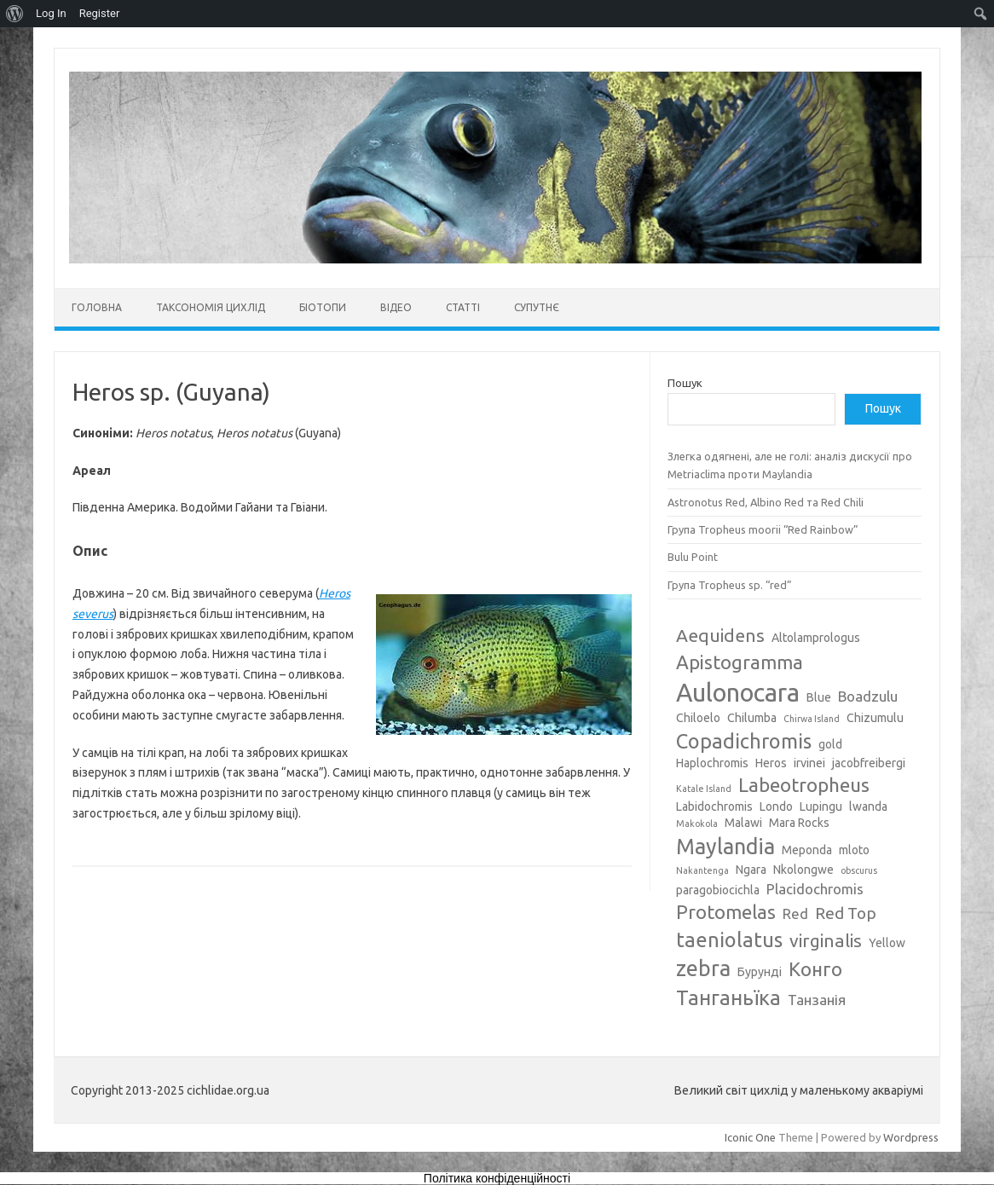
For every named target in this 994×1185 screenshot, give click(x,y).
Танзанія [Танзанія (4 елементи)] (817, 999)
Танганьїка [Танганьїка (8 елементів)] (728, 997)
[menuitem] (15, 13)
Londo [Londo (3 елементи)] (776, 806)
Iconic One (750, 1137)
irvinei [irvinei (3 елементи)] (809, 763)
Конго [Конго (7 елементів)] (815, 969)
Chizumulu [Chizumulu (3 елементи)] (875, 718)
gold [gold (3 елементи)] (830, 744)
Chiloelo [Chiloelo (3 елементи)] (698, 718)
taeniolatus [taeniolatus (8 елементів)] (729, 939)
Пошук (684, 383)
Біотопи (322, 307)
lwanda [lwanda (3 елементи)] (868, 806)
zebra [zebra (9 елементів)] (703, 968)
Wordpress (911, 1137)
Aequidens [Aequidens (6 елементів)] (720, 635)
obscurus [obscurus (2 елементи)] (859, 870)
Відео (396, 307)
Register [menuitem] (99, 13)
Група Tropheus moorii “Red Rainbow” (762, 529)
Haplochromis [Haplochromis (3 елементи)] (712, 763)
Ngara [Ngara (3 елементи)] (751, 869)
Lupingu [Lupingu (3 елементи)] (821, 806)
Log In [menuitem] (51, 13)
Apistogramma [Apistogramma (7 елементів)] (739, 662)
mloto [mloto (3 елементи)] (854, 850)
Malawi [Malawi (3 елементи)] (743, 823)
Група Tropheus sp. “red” (729, 585)
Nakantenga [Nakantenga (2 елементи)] (702, 870)
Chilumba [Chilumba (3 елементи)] (752, 718)
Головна (97, 307)
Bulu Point (692, 557)
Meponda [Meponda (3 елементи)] (807, 850)
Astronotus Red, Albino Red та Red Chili (765, 502)
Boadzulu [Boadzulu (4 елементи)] (868, 696)
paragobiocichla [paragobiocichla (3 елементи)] (718, 890)
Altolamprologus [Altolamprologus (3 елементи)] (816, 638)
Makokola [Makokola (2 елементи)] (697, 823)
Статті (463, 307)
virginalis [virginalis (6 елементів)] (825, 940)
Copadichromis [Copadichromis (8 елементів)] (744, 741)
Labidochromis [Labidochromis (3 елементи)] (714, 806)
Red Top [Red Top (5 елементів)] (845, 913)
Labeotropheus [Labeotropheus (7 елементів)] (804, 784)
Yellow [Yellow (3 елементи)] (887, 943)
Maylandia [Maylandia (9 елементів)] (725, 846)
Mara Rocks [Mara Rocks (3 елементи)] (799, 823)
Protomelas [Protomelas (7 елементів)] (726, 911)
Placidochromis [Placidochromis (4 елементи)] (815, 889)
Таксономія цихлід (210, 307)
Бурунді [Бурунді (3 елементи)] (759, 972)
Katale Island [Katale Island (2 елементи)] (703, 788)
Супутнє (536, 307)
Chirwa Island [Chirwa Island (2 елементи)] (811, 719)
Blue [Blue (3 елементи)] (818, 697)
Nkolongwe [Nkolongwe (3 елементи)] (803, 869)
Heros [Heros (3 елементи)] (771, 763)
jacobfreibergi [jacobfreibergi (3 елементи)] (868, 763)
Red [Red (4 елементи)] (795, 913)
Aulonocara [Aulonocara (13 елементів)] (738, 693)
